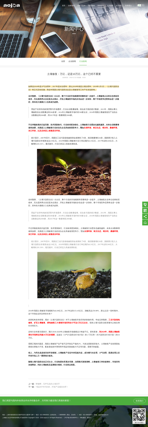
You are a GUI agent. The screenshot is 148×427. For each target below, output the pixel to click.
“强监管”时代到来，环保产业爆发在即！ (52, 387)
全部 (63, 61)
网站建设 (83, 417)
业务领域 (71, 5)
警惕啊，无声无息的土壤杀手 (48, 384)
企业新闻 (72, 61)
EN (143, 5)
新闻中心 (100, 5)
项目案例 (91, 5)
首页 (63, 5)
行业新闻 (83, 61)
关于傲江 (119, 5)
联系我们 (128, 5)
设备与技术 (81, 5)
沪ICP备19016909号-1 (71, 417)
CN (139, 5)
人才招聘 (110, 5)
